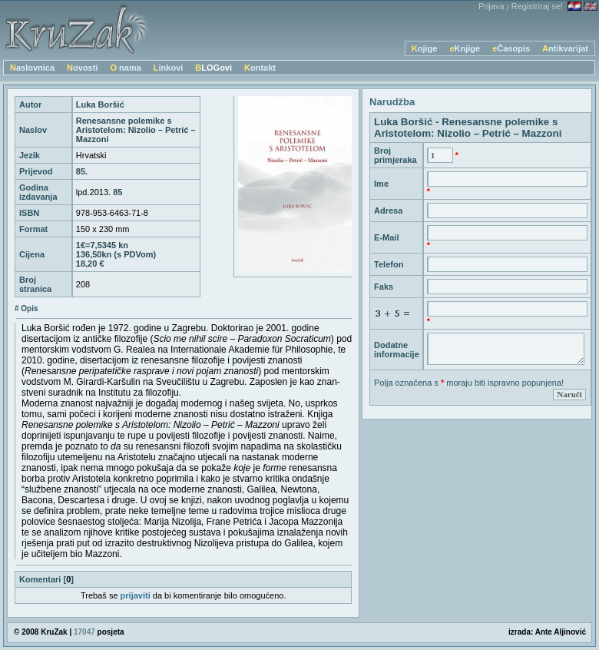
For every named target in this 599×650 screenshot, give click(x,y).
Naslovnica (32, 67)
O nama (125, 67)
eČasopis (511, 48)
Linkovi (169, 67)
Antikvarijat (565, 48)
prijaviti (136, 595)
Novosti (82, 67)
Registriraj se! (537, 6)
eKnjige (464, 48)
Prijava (491, 6)
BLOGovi (213, 67)
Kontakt (260, 67)
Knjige (425, 48)
